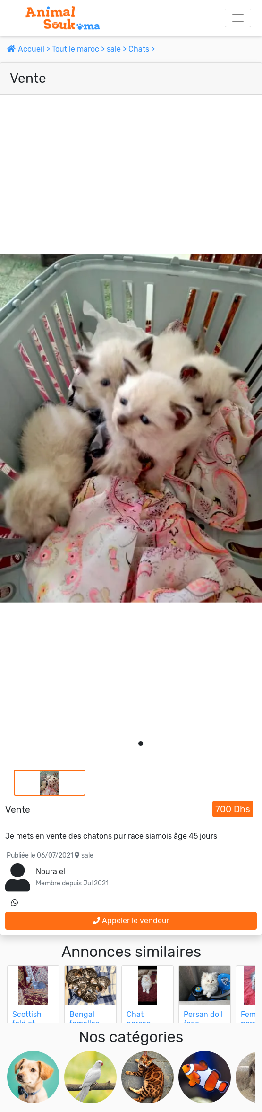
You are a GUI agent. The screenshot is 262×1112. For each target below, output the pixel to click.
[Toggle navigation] (238, 18)
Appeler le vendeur (131, 920)
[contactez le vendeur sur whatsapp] (14, 903)
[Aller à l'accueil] (63, 18)
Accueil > (29, 48)
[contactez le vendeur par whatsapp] (14, 903)
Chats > (141, 48)
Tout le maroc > (79, 48)
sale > (117, 48)
